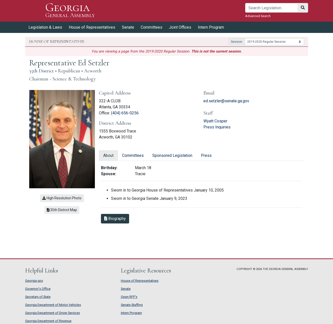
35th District (41, 71)
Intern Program (211, 27)
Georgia (70, 10)
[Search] (271, 8)
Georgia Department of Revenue (48, 321)
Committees (151, 27)
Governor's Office (38, 289)
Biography (115, 218)
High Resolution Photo (62, 198)
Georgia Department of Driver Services (52, 313)
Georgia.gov (34, 281)
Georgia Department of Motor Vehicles (53, 305)
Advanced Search (258, 16)
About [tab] (108, 155)
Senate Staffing (132, 305)
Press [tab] (206, 155)
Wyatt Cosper (215, 121)
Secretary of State (38, 297)
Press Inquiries (217, 127)
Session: (237, 41)
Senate (128, 27)
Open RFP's (129, 297)
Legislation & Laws (45, 27)
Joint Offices (180, 27)
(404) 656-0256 (125, 113)
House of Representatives (92, 27)
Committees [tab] (133, 155)
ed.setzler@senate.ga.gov (226, 101)
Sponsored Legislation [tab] (172, 155)
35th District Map (62, 210)
